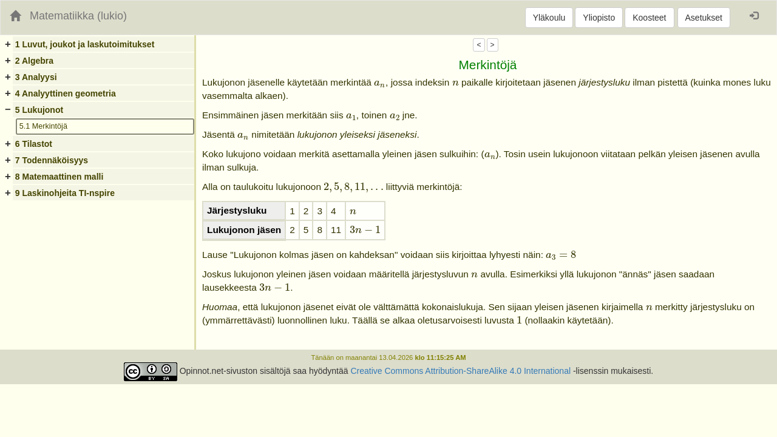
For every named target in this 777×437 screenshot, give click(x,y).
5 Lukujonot (39, 110)
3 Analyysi (36, 77)
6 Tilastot (33, 144)
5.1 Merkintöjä (43, 126)
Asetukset (703, 17)
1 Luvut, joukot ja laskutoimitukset (84, 44)
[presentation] (379, 84)
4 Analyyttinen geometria (65, 93)
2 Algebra (34, 61)
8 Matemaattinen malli (59, 176)
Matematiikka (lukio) (78, 16)
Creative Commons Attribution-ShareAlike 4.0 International (460, 371)
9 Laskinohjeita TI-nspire (65, 193)
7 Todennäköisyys (51, 160)
